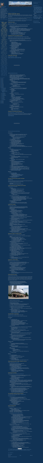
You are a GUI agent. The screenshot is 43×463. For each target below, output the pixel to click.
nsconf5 (4, 72)
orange (6, 72)
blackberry (4, 65)
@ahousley (12, 56)
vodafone (4, 29)
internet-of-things (5, 59)
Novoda (14, 20)
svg (4, 55)
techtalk (2, 48)
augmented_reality (3, 57)
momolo (2, 26)
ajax (3, 56)
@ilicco (11, 23)
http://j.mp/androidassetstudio (19, 174)
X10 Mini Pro (28, 277)
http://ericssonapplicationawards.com (15, 312)
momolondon (3, 24)
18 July (3, 96)
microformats (2, 61)
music (5, 40)
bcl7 (6, 36)
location (28, 449)
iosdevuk (5, 28)
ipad (4, 33)
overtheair (4, 27)
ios (5, 25)
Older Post (31, 455)
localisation (5, 60)
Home (20, 455)
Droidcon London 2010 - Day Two (14, 13)
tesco (6, 74)
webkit (2, 64)
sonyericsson (2, 55)
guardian (2, 70)
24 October (3, 93)
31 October (3, 90)
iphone (5, 23)
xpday (4, 36)
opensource (2, 47)
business (3, 45)
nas (6, 71)
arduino (5, 44)
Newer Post (9, 455)
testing (2, 28)
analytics (3, 44)
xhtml (6, 75)
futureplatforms (4, 37)
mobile (2, 22)
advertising (5, 31)
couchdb (20, 449)
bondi (6, 65)
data (3, 68)
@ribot (12, 179)
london (30, 449)
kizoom (6, 70)
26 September (3, 95)
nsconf (2, 72)
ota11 (6, 47)
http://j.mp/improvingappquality (15, 176)
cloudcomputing (5, 50)
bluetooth (17, 449)
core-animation (2, 67)
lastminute (2, 71)
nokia (1, 35)
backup (3, 42)
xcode (2, 56)
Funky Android (17, 362)
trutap (2, 75)
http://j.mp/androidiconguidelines (17, 169)
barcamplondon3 (5, 35)
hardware (25, 449)
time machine (5, 48)
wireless (6, 64)
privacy (6, 53)
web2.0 (2, 30)
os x (4, 47)
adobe (2, 49)
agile (6, 29)
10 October (3, 94)
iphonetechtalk (3, 46)
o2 (6, 52)
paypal (4, 53)
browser (6, 57)
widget (6, 55)
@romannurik (12, 112)
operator (2, 53)
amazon (6, 56)
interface (6, 32)
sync (1, 63)
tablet (4, 74)
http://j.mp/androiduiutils (14, 173)
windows (4, 75)
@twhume (12, 186)
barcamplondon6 (5, 49)
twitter (3, 63)
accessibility (5, 41)
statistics (2, 41)
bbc (1, 50)
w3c (6, 63)
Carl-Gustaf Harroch (10, 20)
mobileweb (5, 34)
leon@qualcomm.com (23, 394)
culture (5, 45)
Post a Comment (10, 454)
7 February (3, 99)
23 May (3, 98)
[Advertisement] (23, 9)
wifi (3, 64)
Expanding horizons (20, 2)
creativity (2, 68)
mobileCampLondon (3, 52)
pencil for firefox (13, 159)
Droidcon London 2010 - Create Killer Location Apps (14, 57)
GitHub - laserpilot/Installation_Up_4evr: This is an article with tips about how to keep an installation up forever (38, 12)
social (1, 29)
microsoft (6, 61)
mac (2, 36)
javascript (2, 34)
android (11, 449)
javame (3, 40)
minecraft (5, 71)
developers (6, 68)
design (22, 449)
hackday (4, 70)
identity (2, 59)
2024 (2, 78)
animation (2, 65)
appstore (14, 449)
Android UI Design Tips (11, 115)
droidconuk (2, 31)
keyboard (2, 60)
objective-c (4, 38)
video (5, 63)
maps (6, 46)
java (6, 33)
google (2, 32)
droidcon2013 (5, 30)
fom (3, 32)
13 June (3, 97)
